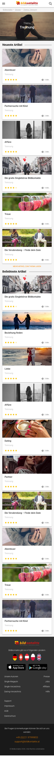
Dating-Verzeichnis (12, 691)
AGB (6, 711)
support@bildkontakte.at (27, 741)
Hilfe (48, 691)
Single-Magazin (11, 681)
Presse (47, 676)
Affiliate (46, 686)
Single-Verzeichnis (12, 686)
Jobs (47, 681)
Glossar (18, 10)
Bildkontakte (7, 10)
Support (8, 701)
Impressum (9, 706)
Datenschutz (10, 716)
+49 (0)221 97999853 (27, 737)
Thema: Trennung (30, 10)
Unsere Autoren (11, 676)
